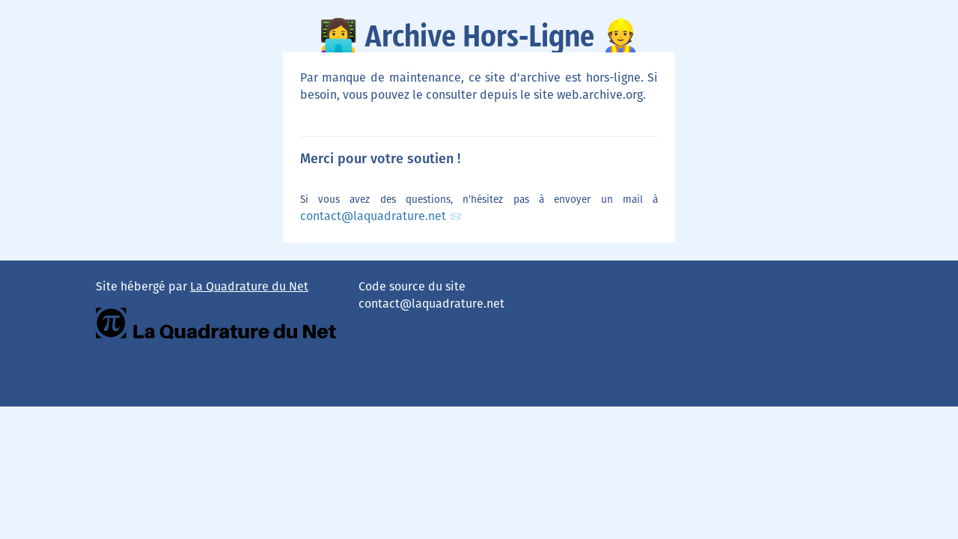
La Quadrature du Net (249, 286)
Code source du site (412, 286)
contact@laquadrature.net (374, 216)
